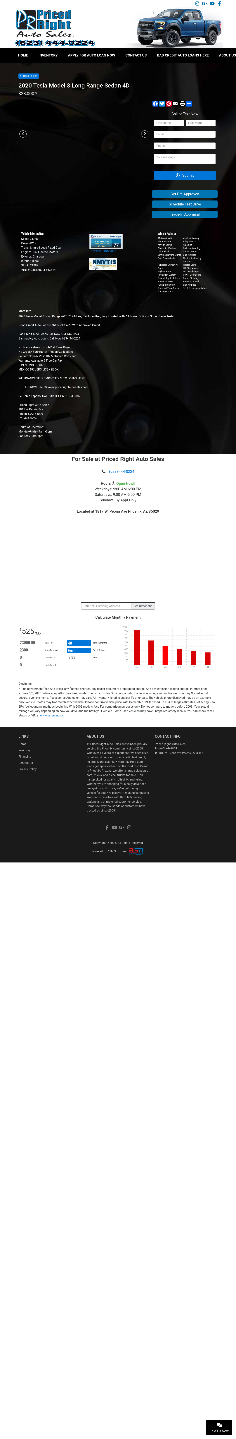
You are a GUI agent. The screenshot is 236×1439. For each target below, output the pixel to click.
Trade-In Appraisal (185, 214)
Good (72, 650)
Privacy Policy (27, 769)
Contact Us (136, 55)
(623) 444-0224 (121, 471)
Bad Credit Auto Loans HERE (183, 55)
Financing (24, 756)
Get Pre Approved (185, 194)
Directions (143, 606)
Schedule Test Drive (185, 204)
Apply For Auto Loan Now (91, 55)
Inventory (48, 55)
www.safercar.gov (52, 715)
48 (70, 643)
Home (23, 55)
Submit (185, 175)
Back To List (28, 75)
